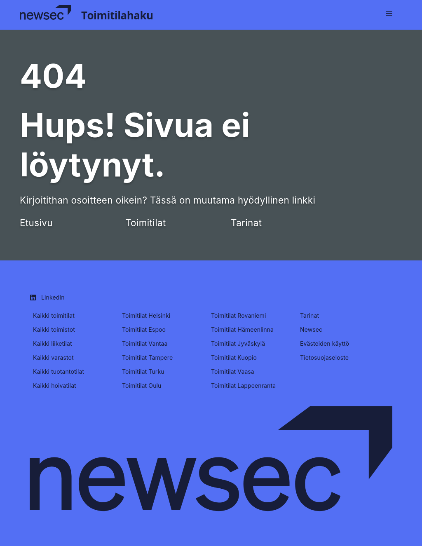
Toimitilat (145, 222)
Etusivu (36, 222)
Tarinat (246, 222)
